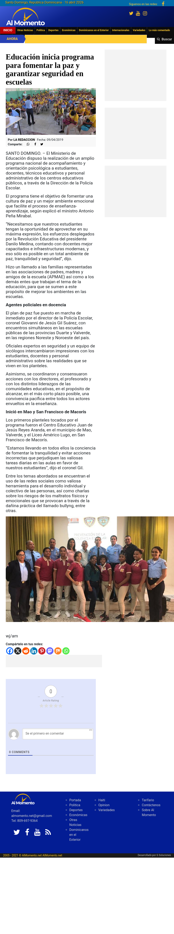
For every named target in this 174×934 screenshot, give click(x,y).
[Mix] (57, 650)
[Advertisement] (54, 661)
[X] (17, 650)
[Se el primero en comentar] (57, 734)
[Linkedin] (33, 650)
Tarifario (148, 800)
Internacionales (120, 30)
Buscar (167, 39)
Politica (41, 30)
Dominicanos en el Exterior (94, 30)
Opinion (104, 805)
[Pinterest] (41, 650)
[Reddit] (25, 650)
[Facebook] (9, 650)
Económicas (68, 30)
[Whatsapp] (66, 650)
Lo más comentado (159, 30)
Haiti (101, 800)
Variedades (139, 30)
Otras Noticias (25, 30)
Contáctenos (151, 805)
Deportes (53, 30)
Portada (75, 800)
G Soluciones (164, 855)
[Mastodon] (49, 650)
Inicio (7, 30)
